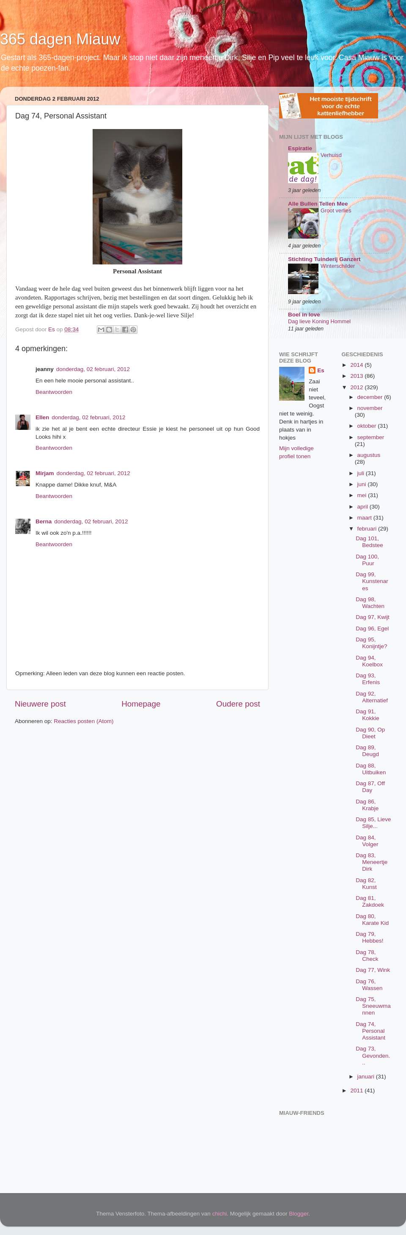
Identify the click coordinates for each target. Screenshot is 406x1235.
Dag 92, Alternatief (372, 697)
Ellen (42, 417)
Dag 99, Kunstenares (372, 581)
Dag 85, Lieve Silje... (373, 822)
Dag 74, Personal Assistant (370, 1031)
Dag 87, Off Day (370, 786)
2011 (357, 1090)
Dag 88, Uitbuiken (371, 769)
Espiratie (300, 148)
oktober (367, 426)
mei (362, 495)
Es (320, 370)
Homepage (140, 703)
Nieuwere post (40, 703)
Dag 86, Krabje (367, 804)
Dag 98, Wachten (370, 602)
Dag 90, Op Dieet (370, 733)
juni (362, 484)
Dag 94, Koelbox (369, 661)
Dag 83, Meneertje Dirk (371, 862)
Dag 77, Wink (373, 970)
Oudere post (238, 703)
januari (366, 1076)
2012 (357, 387)
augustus (369, 455)
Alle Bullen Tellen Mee (318, 204)
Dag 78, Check (367, 955)
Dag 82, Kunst (366, 883)
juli (361, 473)
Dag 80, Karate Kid (372, 919)
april (363, 506)
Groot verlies (336, 210)
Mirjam (45, 473)
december (370, 397)
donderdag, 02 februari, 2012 (93, 369)
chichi (219, 1213)
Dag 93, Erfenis (368, 678)
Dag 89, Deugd (367, 750)
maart (365, 517)
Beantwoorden (54, 392)
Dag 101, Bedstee (369, 541)
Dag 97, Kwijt (373, 617)
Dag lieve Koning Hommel (319, 321)
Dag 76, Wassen (369, 984)
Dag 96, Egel (372, 628)
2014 (357, 365)
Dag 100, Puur (367, 560)
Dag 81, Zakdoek (370, 901)
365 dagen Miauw (60, 39)
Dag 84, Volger (367, 840)
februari (368, 528)
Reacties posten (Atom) (83, 721)
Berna (44, 521)
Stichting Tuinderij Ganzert (324, 259)
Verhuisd (331, 155)
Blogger (298, 1213)
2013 (357, 376)
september (370, 437)
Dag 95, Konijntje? (371, 642)
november (370, 408)
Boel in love (304, 314)
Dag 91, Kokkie (367, 714)
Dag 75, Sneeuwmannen (373, 1006)
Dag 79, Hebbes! (369, 937)
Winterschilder (338, 266)
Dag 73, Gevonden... (373, 1055)
